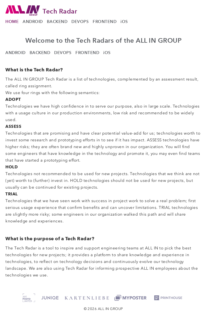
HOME (12, 21)
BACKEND (57, 21)
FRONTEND (104, 21)
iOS (124, 21)
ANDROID (33, 21)
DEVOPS (80, 21)
